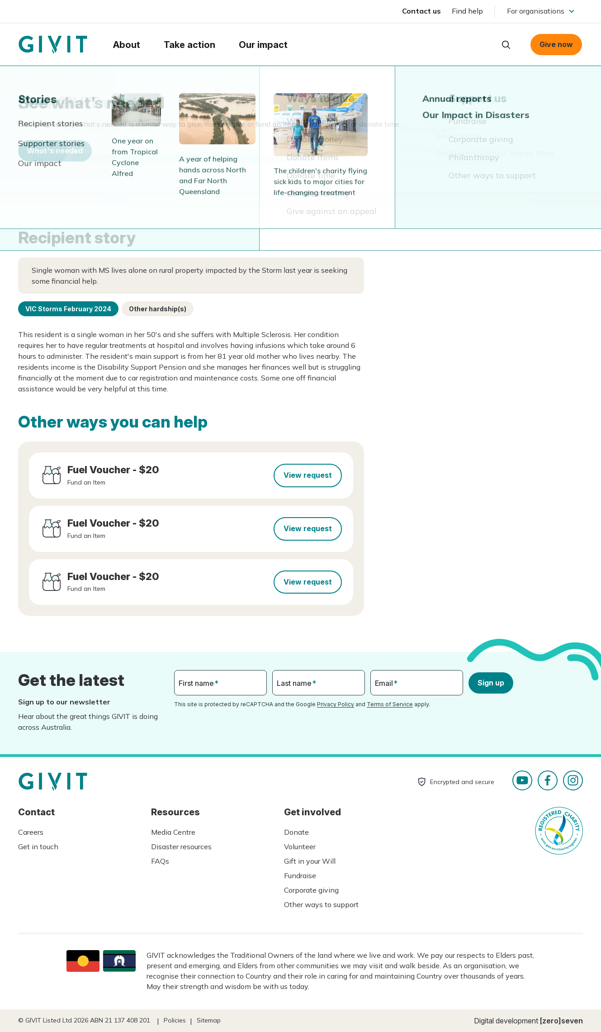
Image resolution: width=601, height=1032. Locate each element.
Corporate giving (311, 889)
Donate (296, 832)
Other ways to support (321, 904)
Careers (30, 832)
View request (308, 475)
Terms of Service (390, 704)
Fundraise (300, 875)
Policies (175, 1020)
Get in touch (38, 846)
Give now (556, 44)
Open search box (506, 44)
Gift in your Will (310, 861)
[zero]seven (561, 1020)
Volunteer (300, 846)
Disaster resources (181, 846)
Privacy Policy (335, 704)
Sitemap (209, 1020)
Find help (467, 10)
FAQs (160, 861)
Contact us (421, 10)
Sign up (491, 682)
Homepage (53, 45)
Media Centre (173, 832)
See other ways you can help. (449, 160)
